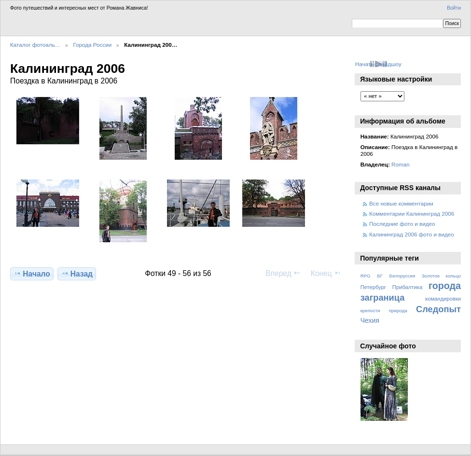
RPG (365, 275)
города (445, 285)
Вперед (283, 273)
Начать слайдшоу (378, 64)
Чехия (369, 320)
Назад (77, 273)
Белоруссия (402, 275)
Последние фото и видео (402, 224)
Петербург (373, 287)
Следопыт (438, 309)
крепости (370, 310)
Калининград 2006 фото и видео (411, 234)
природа (398, 310)
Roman (400, 164)
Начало (32, 273)
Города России (92, 44)
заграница (382, 297)
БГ (380, 275)
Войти (454, 8)
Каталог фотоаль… (35, 44)
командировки (443, 299)
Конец (326, 273)
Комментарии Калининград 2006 (411, 213)
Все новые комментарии (401, 203)
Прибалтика (407, 287)
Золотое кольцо (441, 275)
